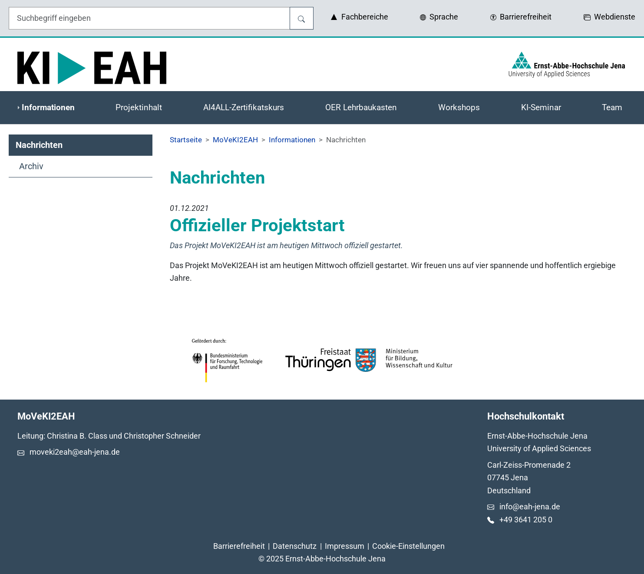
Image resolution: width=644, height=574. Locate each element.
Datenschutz (295, 546)
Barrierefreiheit (239, 546)
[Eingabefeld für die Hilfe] (149, 18)
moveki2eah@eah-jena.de (75, 451)
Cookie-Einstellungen (408, 546)
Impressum (344, 546)
